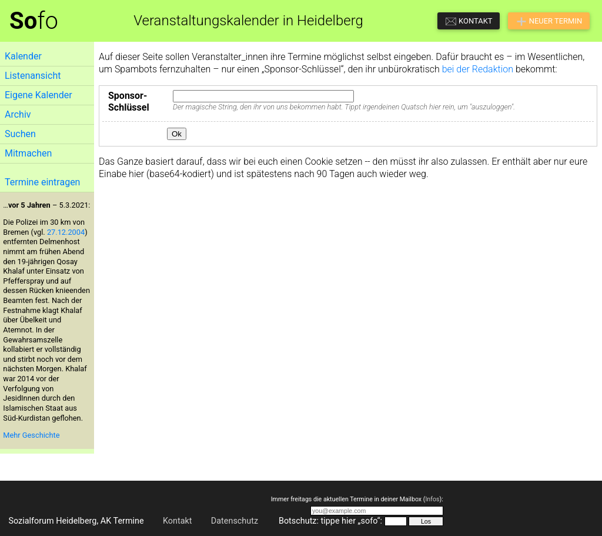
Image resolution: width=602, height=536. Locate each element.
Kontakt (177, 521)
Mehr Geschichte (31, 435)
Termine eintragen (42, 182)
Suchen (20, 133)
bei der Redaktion (477, 69)
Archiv (18, 114)
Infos (432, 499)
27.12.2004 (66, 232)
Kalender (23, 56)
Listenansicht (33, 75)
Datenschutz (234, 521)
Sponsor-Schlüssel (128, 102)
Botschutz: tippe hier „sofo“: (330, 521)
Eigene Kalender (38, 95)
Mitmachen (28, 153)
